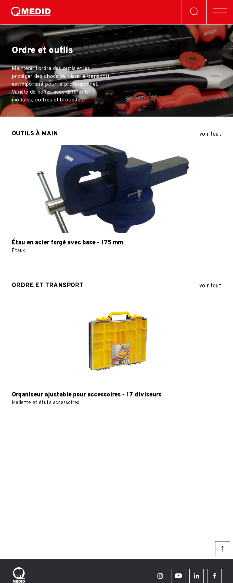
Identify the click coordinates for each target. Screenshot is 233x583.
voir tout (210, 134)
